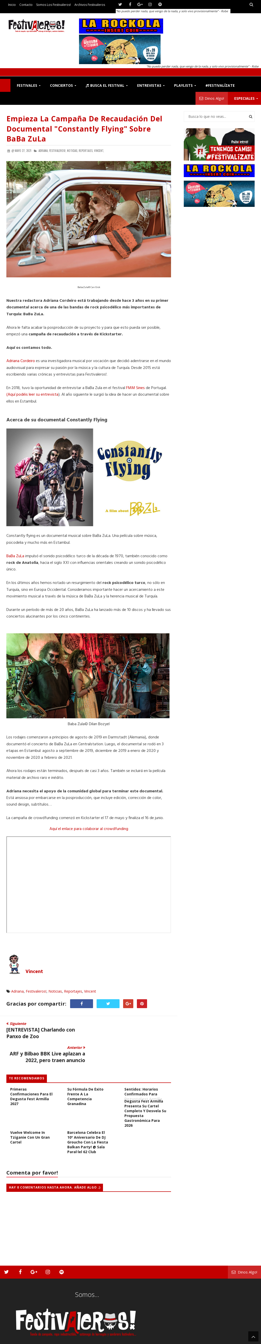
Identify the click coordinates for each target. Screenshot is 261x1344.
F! (5, 85)
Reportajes (73, 991)
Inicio (12, 5)
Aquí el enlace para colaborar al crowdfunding (88, 829)
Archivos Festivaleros (89, 5)
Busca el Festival (105, 85)
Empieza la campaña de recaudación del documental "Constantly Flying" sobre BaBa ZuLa (84, 128)
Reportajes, (86, 151)
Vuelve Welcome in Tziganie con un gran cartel (30, 1113)
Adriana (17, 991)
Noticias (55, 991)
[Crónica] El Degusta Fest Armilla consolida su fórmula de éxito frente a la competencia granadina (87, 1067)
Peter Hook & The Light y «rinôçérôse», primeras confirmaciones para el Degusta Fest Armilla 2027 (31, 1067)
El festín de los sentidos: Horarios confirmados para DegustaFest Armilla (143, 1067)
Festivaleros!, (57, 151)
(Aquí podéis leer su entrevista (32, 394)
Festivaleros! (36, 991)
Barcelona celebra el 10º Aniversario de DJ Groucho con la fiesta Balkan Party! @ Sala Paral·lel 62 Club (87, 1118)
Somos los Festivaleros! (53, 5)
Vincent (34, 972)
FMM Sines (135, 388)
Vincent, (99, 151)
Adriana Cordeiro (20, 361)
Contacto (26, 5)
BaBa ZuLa (15, 556)
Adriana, (43, 151)
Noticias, (72, 151)
